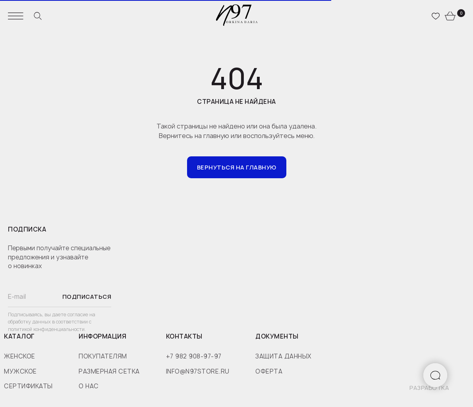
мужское (20, 371)
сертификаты (28, 386)
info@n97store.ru (198, 371)
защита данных (283, 356)
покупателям (103, 356)
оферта (268, 371)
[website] (38, 16)
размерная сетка (109, 371)
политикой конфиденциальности (46, 329)
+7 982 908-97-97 (194, 356)
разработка (429, 387)
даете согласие (70, 314)
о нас (89, 386)
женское (19, 356)
